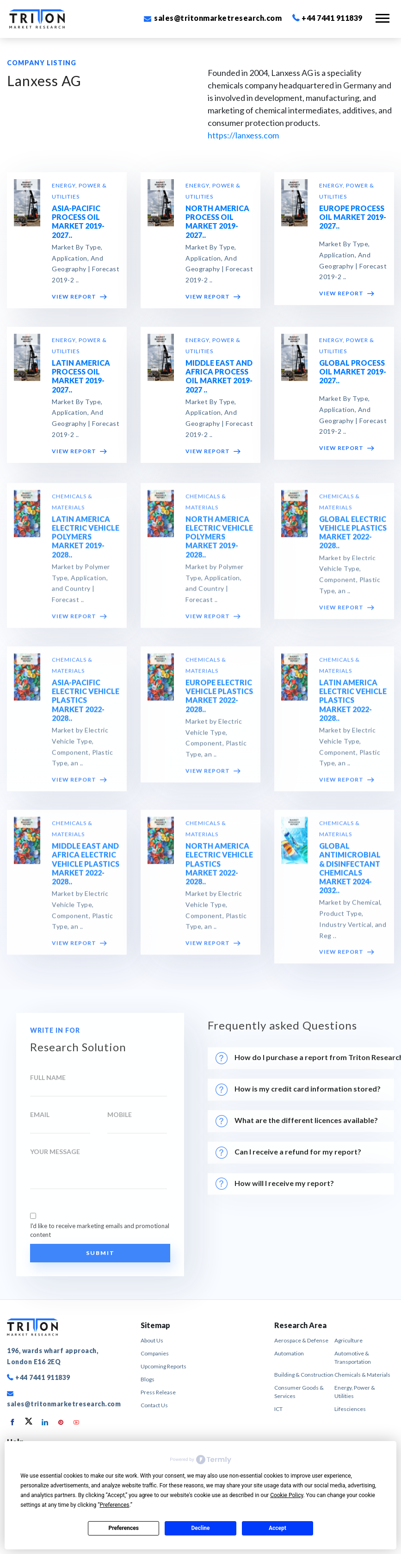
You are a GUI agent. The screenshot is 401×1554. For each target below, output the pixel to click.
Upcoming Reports (163, 1366)
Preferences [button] (114, 1505)
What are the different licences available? (297, 1121)
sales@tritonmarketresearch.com (213, 17)
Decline (200, 1528)
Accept (277, 1528)
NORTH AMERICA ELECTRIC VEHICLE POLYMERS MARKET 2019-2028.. (219, 542)
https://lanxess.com (243, 135)
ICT (278, 1408)
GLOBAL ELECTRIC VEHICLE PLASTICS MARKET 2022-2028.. (353, 537)
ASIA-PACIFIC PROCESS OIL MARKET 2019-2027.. (78, 221)
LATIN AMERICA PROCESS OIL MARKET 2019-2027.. (81, 376)
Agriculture (348, 1340)
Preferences (123, 1528)
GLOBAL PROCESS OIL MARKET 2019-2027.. (352, 371)
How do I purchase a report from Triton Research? (305, 1058)
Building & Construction (303, 1374)
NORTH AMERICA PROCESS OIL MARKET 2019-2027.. (217, 221)
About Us (152, 1340)
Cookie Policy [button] (286, 1495)
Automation (289, 1353)
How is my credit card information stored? (299, 1090)
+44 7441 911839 (327, 17)
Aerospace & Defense (301, 1340)
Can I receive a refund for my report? (288, 1153)
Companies (155, 1353)
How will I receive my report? (275, 1184)
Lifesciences (350, 1408)
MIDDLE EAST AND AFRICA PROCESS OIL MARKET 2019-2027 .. (219, 376)
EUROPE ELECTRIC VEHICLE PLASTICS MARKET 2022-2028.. (219, 701)
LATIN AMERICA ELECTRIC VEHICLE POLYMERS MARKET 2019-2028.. (85, 542)
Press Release (158, 1392)
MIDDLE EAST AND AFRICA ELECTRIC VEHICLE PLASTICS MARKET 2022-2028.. (85, 869)
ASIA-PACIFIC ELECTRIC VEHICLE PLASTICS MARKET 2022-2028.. (85, 705)
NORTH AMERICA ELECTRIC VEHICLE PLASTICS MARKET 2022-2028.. (219, 869)
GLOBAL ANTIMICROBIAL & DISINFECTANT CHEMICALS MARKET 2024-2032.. (350, 873)
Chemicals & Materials (362, 1374)
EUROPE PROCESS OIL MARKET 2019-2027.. (352, 217)
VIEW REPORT (79, 296)
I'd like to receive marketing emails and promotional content (99, 1230)
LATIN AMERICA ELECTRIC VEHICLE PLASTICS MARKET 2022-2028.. (353, 705)
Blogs (147, 1379)
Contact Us (154, 1405)
